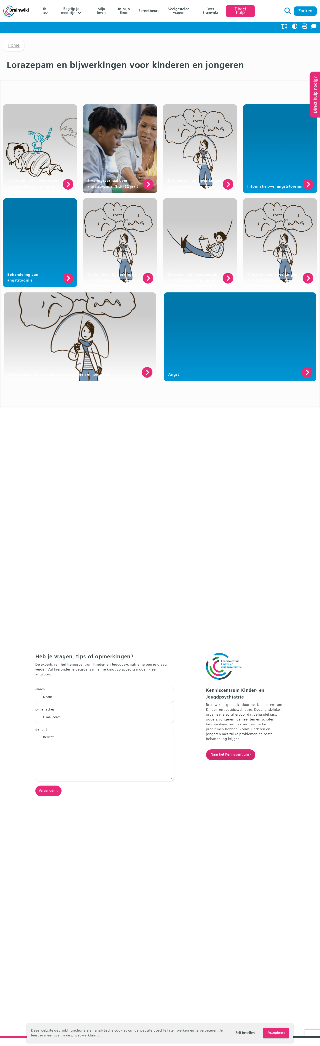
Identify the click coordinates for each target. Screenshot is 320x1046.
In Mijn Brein (124, 11)
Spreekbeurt (148, 11)
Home (14, 45)
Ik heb (45, 11)
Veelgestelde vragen (179, 11)
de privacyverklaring (83, 1035)
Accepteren (276, 1033)
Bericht (41, 729)
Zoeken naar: (287, 9)
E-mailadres (45, 709)
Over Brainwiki (210, 11)
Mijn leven (101, 11)
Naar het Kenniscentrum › (231, 754)
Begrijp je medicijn (70, 11)
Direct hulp (240, 11)
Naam (40, 689)
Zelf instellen (245, 1033)
